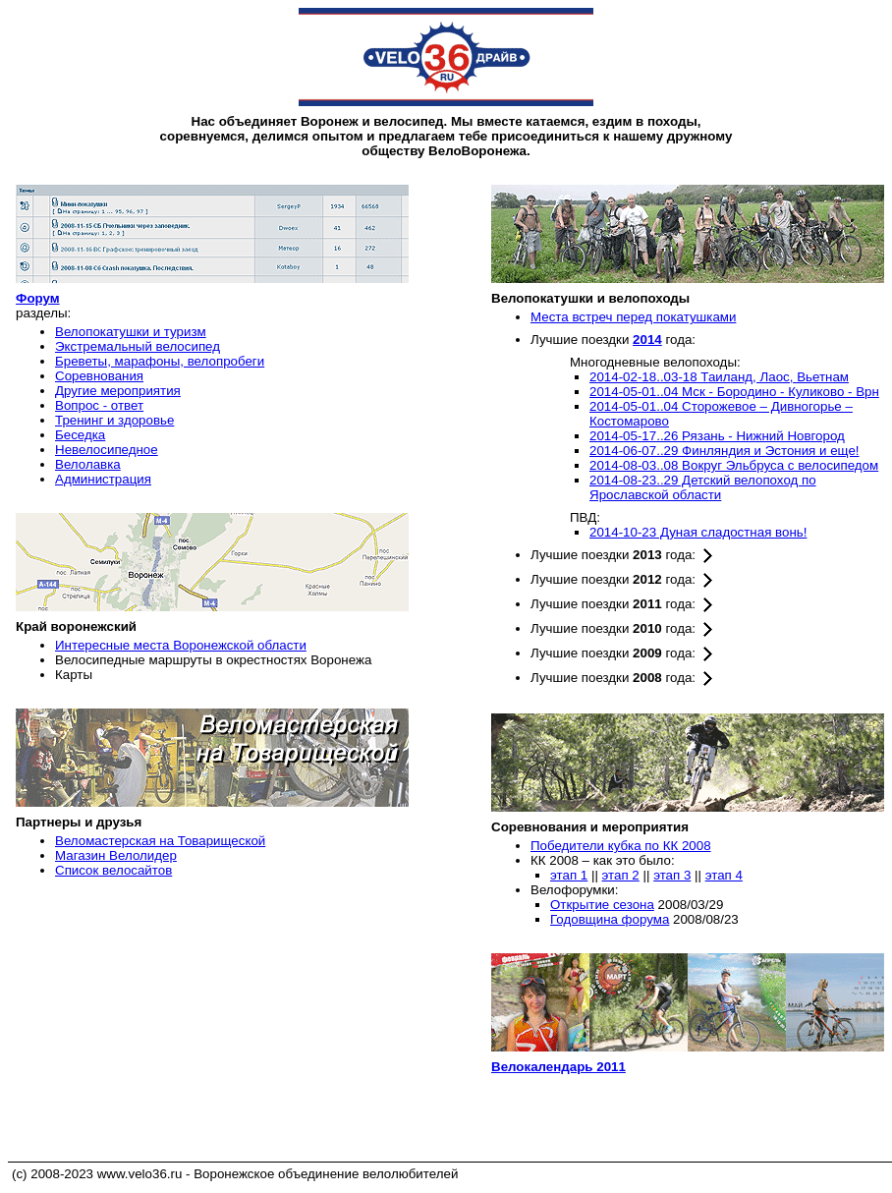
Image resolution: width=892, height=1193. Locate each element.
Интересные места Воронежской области (181, 645)
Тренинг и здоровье (114, 420)
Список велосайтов (113, 870)
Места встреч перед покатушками (633, 317)
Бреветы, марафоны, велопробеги (159, 361)
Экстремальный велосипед (137, 346)
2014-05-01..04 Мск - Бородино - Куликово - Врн (734, 391)
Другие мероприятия (118, 390)
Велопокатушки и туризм (130, 331)
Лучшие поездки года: (623, 554)
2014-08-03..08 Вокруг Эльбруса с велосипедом (733, 465)
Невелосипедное (106, 449)
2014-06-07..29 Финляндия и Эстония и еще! (724, 450)
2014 (647, 339)
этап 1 (568, 875)
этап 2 (621, 875)
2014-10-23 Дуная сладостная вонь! (698, 532)
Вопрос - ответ (99, 405)
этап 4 (724, 875)
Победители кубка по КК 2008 (620, 845)
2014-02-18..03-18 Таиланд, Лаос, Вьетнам (719, 376)
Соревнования (99, 376)
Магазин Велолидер (116, 855)
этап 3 (672, 875)
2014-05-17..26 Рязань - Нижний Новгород (717, 435)
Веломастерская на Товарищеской (160, 840)
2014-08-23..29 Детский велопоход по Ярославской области (702, 487)
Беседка (80, 434)
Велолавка (88, 464)
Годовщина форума (609, 919)
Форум (38, 298)
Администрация (103, 479)
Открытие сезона (602, 904)
